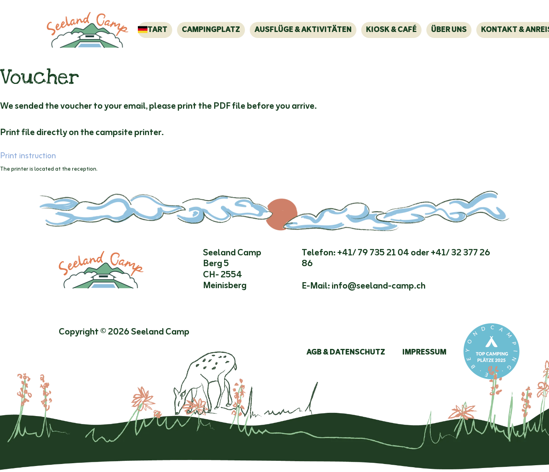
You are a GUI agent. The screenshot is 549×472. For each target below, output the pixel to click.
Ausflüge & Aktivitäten (303, 29)
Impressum (424, 352)
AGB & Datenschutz (345, 352)
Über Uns (449, 29)
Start (155, 29)
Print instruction (28, 156)
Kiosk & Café (391, 29)
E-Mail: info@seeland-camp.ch (364, 286)
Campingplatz (211, 29)
